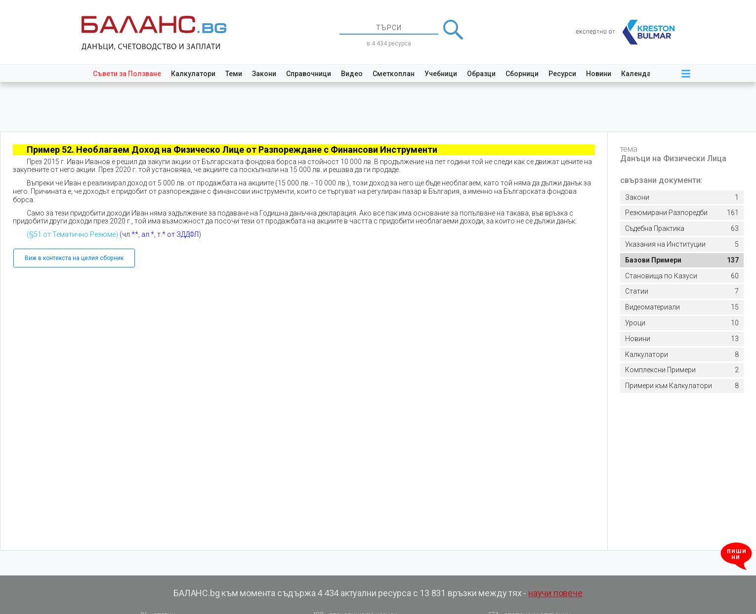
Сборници (522, 74)
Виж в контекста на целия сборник (74, 258)
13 (682, 339)
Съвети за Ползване (127, 74)
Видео (352, 74)
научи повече (555, 593)
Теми (233, 74)
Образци (481, 74)
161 (682, 213)
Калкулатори (193, 74)
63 (682, 228)
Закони (264, 74)
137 (682, 260)
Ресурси (562, 74)
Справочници (308, 74)
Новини (598, 74)
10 (682, 323)
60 (682, 276)
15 (682, 307)
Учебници (440, 74)
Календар (638, 74)
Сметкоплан (394, 74)
